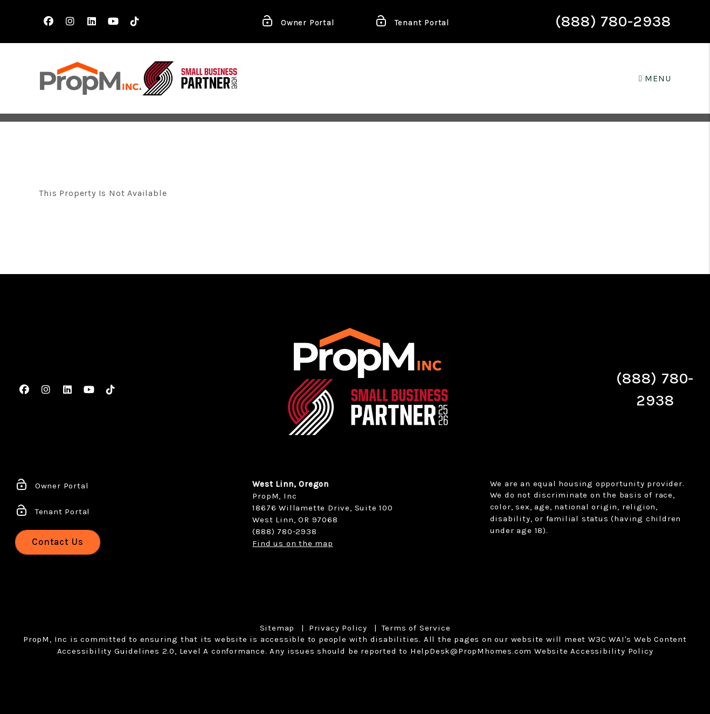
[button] (48, 21)
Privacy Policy (338, 628)
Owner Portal (297, 23)
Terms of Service (416, 628)
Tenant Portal (412, 23)
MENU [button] (655, 78)
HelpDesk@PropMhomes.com (471, 651)
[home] (90, 78)
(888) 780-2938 (613, 21)
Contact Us (58, 541)
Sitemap (277, 628)
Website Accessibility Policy (593, 651)
